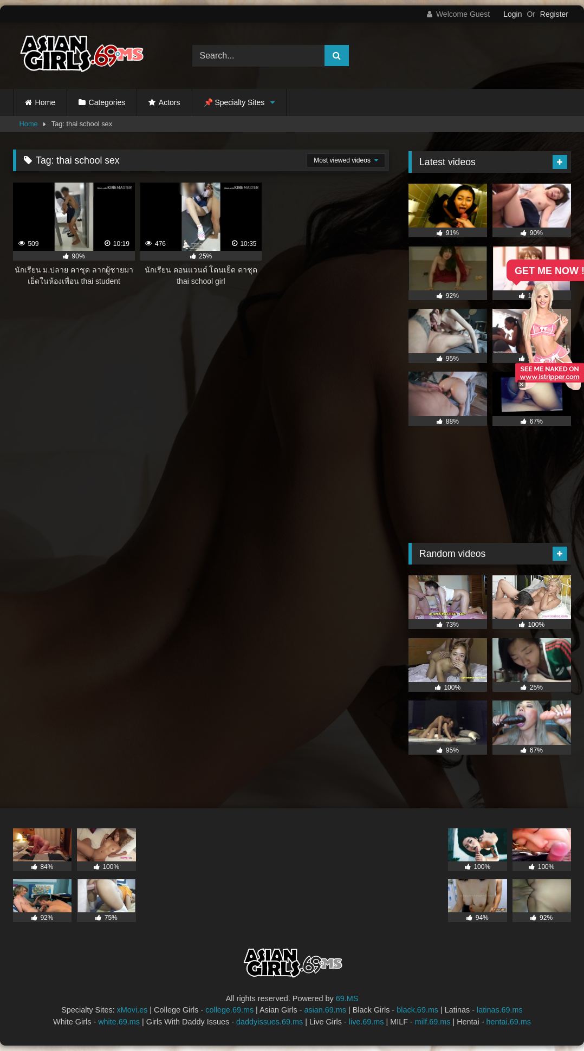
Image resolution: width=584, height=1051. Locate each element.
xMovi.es (132, 1009)
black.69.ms (417, 1009)
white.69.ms (119, 1021)
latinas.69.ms (500, 1009)
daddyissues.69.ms (269, 1021)
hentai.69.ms (508, 1021)
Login (512, 14)
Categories (107, 102)
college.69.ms (229, 1009)
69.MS (347, 998)
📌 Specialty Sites (234, 102)
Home (45, 102)
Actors (169, 102)
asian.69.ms (325, 1009)
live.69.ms (366, 1021)
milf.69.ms (433, 1021)
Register (554, 14)
